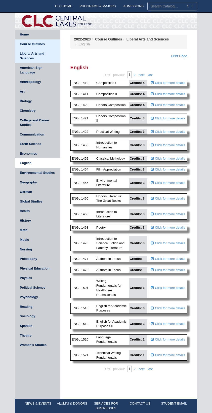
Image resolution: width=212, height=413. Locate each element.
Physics (26, 278)
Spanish (26, 326)
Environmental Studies (37, 172)
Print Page (179, 56)
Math (23, 230)
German (26, 192)
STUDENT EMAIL (174, 403)
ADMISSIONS (133, 6)
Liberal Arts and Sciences (32, 56)
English (26, 163)
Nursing (26, 249)
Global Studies (31, 201)
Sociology (27, 316)
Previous (119, 75)
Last (150, 75)
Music (24, 239)
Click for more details (168, 83)
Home (24, 34)
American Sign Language (31, 70)
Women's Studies (33, 345)
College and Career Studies (34, 122)
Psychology (29, 297)
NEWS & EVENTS (38, 403)
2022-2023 (82, 39)
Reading (26, 307)
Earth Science (30, 144)
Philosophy (28, 259)
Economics (28, 153)
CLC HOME (63, 6)
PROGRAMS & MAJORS (98, 6)
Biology (26, 101)
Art (22, 91)
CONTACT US (140, 403)
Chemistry (28, 110)
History (25, 220)
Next (141, 75)
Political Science (32, 287)
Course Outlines (32, 44)
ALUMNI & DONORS (72, 403)
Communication (32, 134)
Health (25, 211)
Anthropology (30, 82)
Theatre (26, 335)
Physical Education (34, 268)
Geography (28, 182)
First (107, 75)
